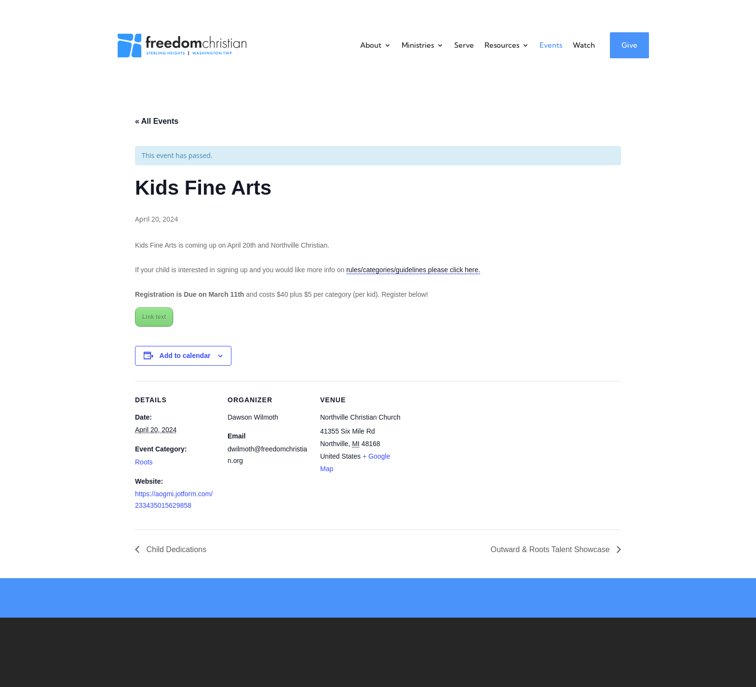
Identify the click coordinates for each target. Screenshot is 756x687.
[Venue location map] (463, 447)
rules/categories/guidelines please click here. (413, 270)
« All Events (156, 121)
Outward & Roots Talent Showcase (551, 549)
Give (629, 45)
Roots (144, 462)
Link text (154, 317)
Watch (584, 45)
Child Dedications (175, 549)
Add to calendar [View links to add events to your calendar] (185, 355)
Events (551, 45)
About (370, 45)
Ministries (418, 45)
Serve (464, 45)
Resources (502, 45)
